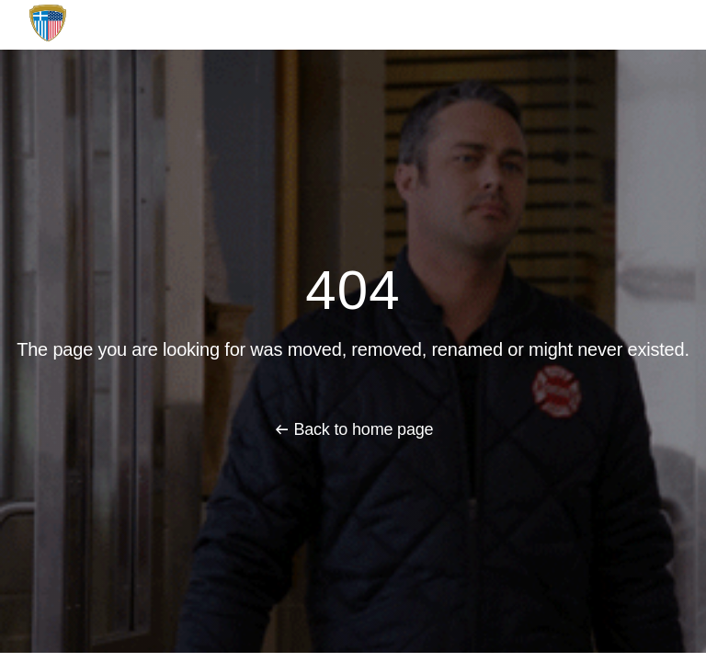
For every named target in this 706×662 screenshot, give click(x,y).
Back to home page (363, 429)
